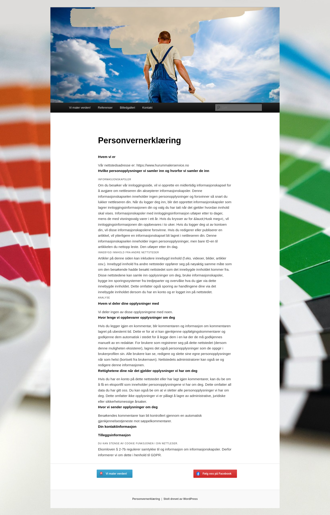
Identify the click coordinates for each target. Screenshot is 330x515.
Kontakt (147, 107)
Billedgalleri (127, 107)
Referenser (105, 107)
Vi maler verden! (80, 107)
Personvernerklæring (146, 499)
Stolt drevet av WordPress (181, 499)
